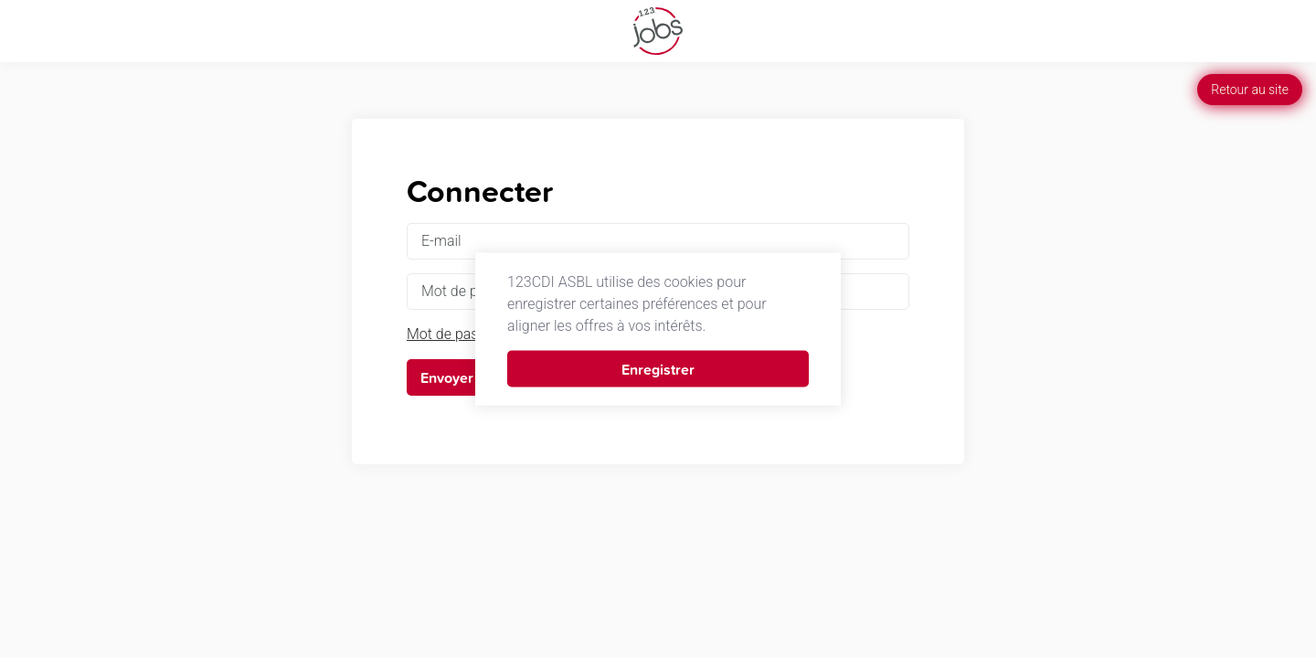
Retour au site (1250, 89)
